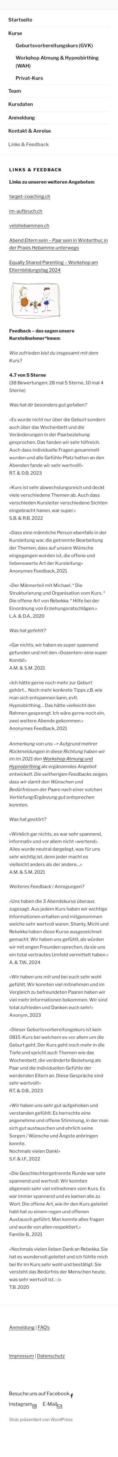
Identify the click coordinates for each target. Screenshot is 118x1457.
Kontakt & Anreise (29, 131)
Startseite (20, 20)
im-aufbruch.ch (25, 211)
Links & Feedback (28, 144)
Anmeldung (21, 118)
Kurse (15, 33)
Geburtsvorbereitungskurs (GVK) (54, 46)
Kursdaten (20, 104)
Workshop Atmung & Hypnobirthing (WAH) (57, 62)
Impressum (21, 1356)
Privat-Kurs (29, 78)
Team (14, 91)
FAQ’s (44, 1327)
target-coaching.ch (29, 196)
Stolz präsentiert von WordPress (41, 1419)
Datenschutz (51, 1356)
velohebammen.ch (29, 225)
